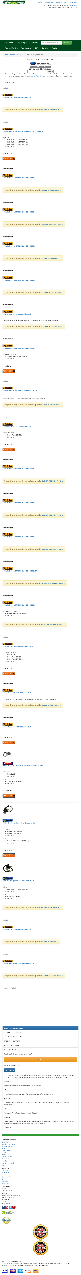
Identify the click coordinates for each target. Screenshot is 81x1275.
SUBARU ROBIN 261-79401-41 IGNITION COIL (18, 348)
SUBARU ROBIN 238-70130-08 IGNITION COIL (18, 212)
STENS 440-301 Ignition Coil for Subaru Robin (19, 823)
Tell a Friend (10, 1070)
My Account (49, 2)
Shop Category (22, 43)
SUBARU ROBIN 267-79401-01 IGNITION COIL (18, 469)
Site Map (4, 1161)
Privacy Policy (6, 1150)
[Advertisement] (40, 24)
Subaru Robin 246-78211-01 (51, 258)
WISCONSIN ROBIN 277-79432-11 (53, 583)
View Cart (55, 48)
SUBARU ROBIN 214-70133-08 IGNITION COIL (18, 178)
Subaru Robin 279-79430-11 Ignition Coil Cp (18, 646)
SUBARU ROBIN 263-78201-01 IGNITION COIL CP (20, 390)
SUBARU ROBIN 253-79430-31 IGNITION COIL (18, 280)
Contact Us (73, 2)
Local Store (5, 1183)
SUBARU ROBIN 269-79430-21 (52, 549)
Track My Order (61, 2)
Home (6, 55)
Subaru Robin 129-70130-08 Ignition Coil (17, 97)
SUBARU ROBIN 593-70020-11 (52, 976)
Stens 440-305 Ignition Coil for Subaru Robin (18, 881)
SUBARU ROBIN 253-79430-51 (52, 292)
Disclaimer (5, 1181)
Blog (3, 1165)
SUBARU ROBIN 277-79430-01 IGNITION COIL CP (20, 571)
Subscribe (45, 48)
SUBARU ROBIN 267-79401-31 (52, 481)
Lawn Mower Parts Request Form (38, 76)
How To (4, 1155)
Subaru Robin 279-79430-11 (51, 705)
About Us (5, 1170)
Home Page (5, 1142)
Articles (4, 1152)
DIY (37, 48)
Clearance (34, 43)
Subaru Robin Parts (16, 55)
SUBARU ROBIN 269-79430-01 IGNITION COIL (18, 537)
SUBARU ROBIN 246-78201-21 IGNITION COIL (18, 246)
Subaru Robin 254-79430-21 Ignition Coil (17, 314)
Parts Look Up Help (11, 48)
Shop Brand (9, 43)
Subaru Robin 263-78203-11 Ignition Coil (17, 426)
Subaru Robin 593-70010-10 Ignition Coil (17, 929)
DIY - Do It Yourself (8, 1163)
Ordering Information (8, 1144)
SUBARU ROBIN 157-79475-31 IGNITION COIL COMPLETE (23, 131)
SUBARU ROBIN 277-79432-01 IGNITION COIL (18, 605)
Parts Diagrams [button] (26, 48)
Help (3, 1148)
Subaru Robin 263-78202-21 (51, 405)
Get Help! (40, 1060)
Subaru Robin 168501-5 (50, 941)
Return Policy (6, 1159)
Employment (6, 1177)
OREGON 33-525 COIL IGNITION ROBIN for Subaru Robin (23, 765)
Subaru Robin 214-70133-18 (51, 190)
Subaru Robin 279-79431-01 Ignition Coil (17, 693)
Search (67, 43)
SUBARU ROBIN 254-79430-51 (52, 326)
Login (40, 2)
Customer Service (7, 1146)
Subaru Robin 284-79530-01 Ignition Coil (17, 727)
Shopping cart (73, 5)
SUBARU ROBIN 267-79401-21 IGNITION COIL (18, 503)
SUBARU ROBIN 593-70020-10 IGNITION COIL (18, 963)
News (3, 1179)
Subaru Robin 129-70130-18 (51, 109)
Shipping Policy (7, 1157)
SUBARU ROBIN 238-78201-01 (52, 224)
